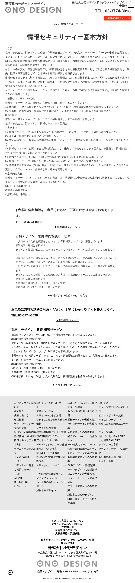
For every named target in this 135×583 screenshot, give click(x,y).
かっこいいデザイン (115, 419)
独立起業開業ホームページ (82, 448)
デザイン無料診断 (46, 427)
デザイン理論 (75, 407)
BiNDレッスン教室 (46, 448)
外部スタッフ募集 (24, 465)
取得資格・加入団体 (29, 436)
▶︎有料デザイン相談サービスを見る (67, 295)
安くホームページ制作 (48, 440)
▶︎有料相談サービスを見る (67, 384)
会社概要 (30, 419)
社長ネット (30, 486)
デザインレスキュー (52, 411)
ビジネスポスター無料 (111, 415)
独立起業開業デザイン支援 (51, 432)
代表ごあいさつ (30, 415)
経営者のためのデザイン (81, 494)
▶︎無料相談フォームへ (67, 227)
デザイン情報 (106, 432)
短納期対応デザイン (47, 436)
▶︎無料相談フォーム (67, 320)
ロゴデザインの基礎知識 (81, 473)
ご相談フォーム (31, 469)
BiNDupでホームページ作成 (51, 444)
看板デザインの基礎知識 (81, 419)
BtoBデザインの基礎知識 (81, 465)
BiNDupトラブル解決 (48, 452)
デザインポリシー (30, 423)
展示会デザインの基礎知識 (82, 452)
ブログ (17, 473)
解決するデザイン (52, 490)
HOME (55, 23)
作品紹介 (26, 411)
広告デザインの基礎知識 (81, 432)
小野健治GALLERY (109, 440)
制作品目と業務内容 (30, 432)
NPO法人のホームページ (81, 444)
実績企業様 (30, 427)
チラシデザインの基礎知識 (82, 469)
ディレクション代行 (52, 478)
